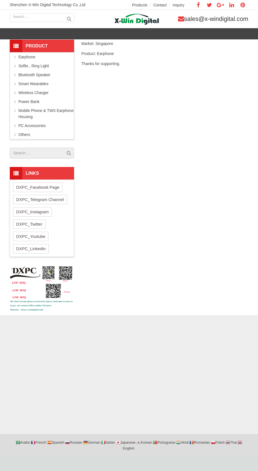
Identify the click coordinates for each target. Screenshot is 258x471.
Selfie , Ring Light (33, 79)
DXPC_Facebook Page (37, 201)
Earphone (26, 70)
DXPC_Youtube (30, 250)
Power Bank (28, 115)
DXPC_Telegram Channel (40, 213)
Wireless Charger (33, 106)
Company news (161, 48)
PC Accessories (32, 139)
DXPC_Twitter (29, 237)
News (139, 48)
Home (125, 48)
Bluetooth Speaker (34, 88)
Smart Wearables (33, 97)
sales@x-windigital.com (220, 21)
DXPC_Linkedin (31, 262)
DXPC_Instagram (32, 225)
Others (24, 148)
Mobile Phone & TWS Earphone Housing (46, 127)
